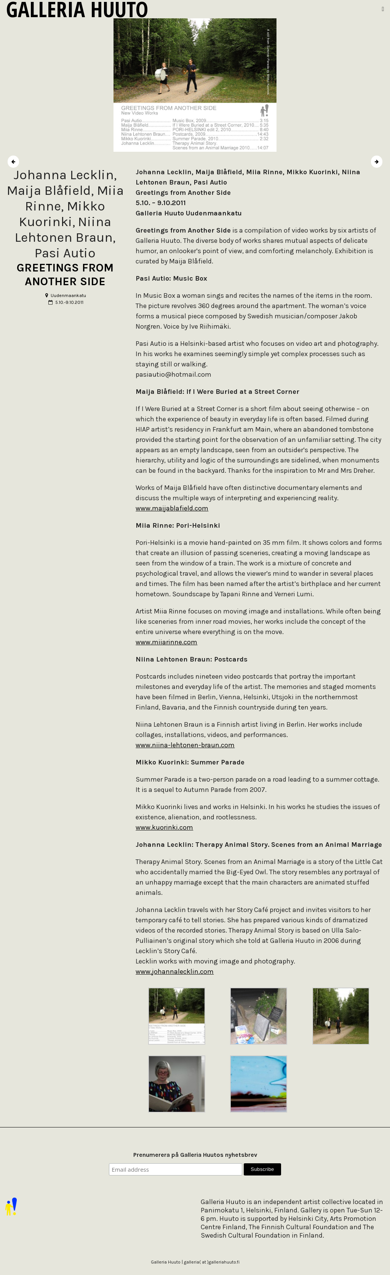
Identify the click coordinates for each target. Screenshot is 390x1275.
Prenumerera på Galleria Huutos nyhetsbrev (195, 1154)
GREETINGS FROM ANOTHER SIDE (65, 274)
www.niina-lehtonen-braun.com (185, 745)
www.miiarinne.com (166, 642)
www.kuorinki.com (164, 827)
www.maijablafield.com (172, 508)
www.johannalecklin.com (175, 971)
